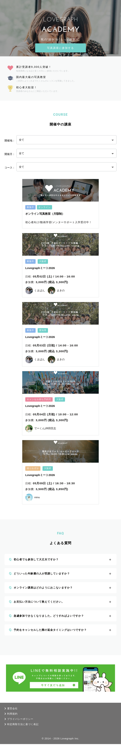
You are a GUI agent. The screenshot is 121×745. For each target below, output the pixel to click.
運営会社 (12, 709)
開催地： (9, 140)
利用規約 (12, 714)
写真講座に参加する (60, 47)
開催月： (9, 154)
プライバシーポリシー (20, 720)
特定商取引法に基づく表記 (23, 725)
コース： (9, 167)
